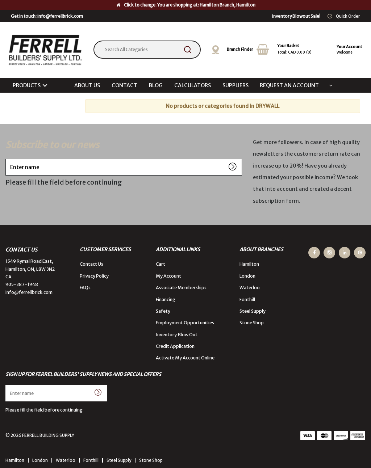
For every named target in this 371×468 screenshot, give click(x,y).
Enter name (7, 384)
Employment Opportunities (185, 322)
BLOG (156, 85)
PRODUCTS (27, 85)
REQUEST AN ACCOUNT (289, 85)
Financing (165, 299)
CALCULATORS (192, 85)
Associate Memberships (181, 287)
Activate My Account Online (185, 358)
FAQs (85, 287)
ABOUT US (87, 85)
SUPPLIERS (235, 85)
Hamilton (249, 264)
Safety (163, 311)
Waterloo (249, 287)
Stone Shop (251, 322)
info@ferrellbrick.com (29, 292)
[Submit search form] (188, 50)
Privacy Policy (94, 276)
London (247, 276)
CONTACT (124, 85)
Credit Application (175, 346)
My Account (168, 276)
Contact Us (91, 264)
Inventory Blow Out (176, 334)
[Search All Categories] (147, 50)
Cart (160, 264)
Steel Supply (252, 311)
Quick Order (348, 16)
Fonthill (247, 299)
